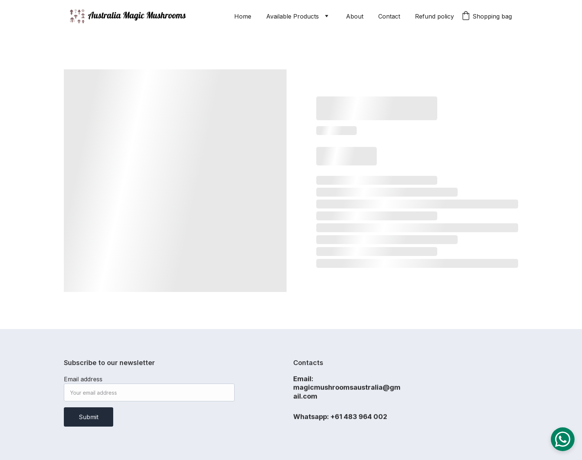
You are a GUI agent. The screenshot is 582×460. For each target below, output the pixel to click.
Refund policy (434, 16)
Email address (83, 381)
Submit (88, 419)
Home (242, 16)
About (354, 16)
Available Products (292, 16)
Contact (389, 16)
